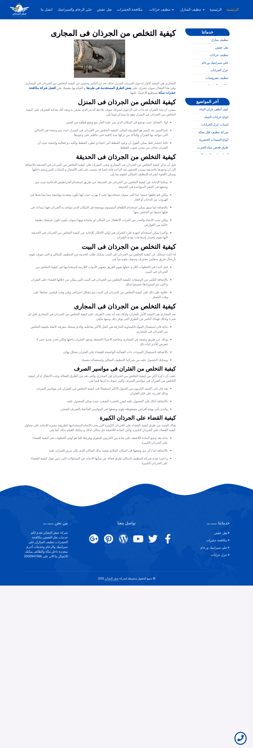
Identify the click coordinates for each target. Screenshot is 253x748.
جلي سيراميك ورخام (215, 80)
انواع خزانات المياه (216, 134)
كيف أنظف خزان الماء (213, 127)
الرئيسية (233, 9)
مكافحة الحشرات (130, 9)
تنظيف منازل (219, 57)
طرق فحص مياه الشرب (212, 165)
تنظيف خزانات (159, 9)
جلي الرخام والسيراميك (75, 9)
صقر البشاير (112, 578)
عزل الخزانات (219, 88)
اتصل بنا (47, 9)
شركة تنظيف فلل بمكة (213, 149)
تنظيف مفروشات (217, 95)
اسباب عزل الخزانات (214, 142)
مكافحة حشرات (216, 540)
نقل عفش (104, 9)
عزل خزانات (219, 555)
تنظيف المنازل (190, 9)
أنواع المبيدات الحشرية (213, 157)
